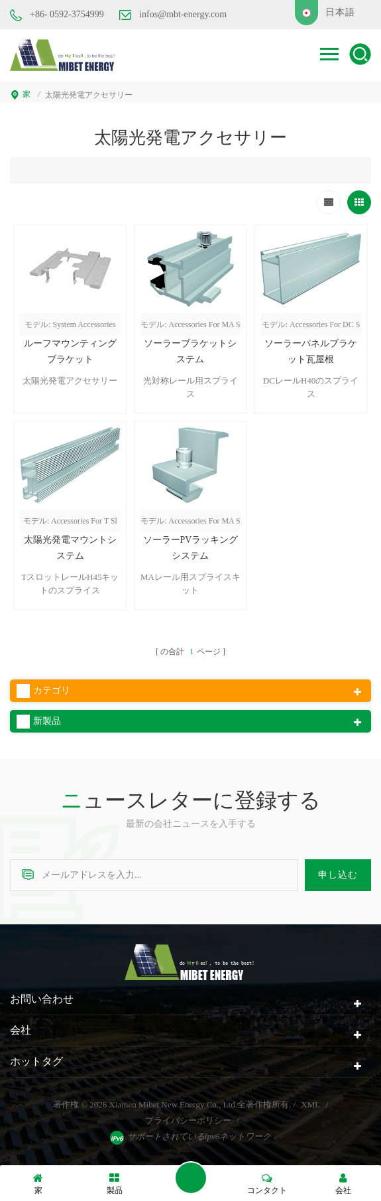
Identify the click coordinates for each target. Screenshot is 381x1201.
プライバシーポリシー (188, 1120)
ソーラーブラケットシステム (190, 351)
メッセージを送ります (190, 1177)
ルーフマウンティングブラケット (70, 351)
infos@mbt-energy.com (173, 14)
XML (310, 1104)
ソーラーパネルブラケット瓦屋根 (310, 351)
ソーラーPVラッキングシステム (191, 548)
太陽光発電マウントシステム (70, 548)
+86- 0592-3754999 (57, 15)
